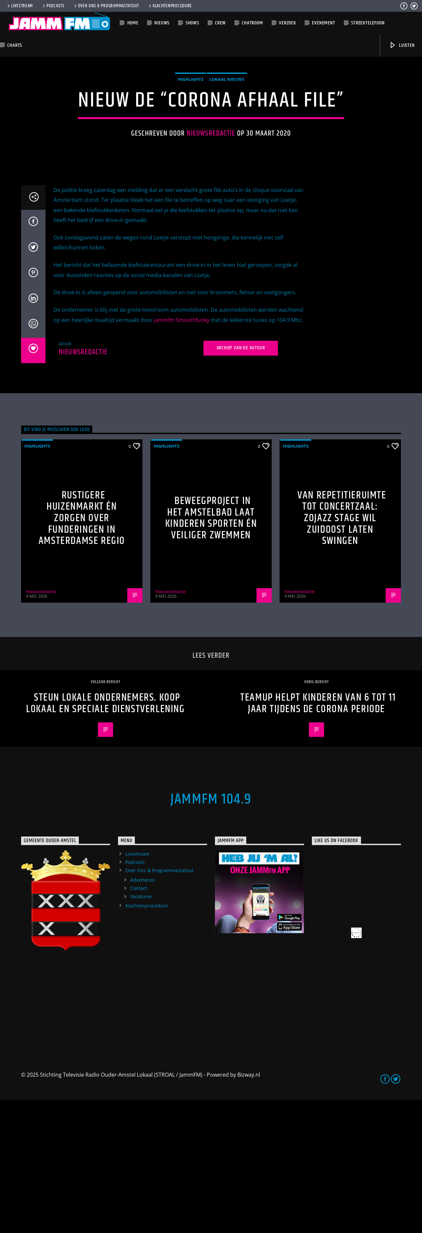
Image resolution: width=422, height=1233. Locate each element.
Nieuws (161, 23)
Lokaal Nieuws (226, 146)
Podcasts (53, 6)
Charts (14, 45)
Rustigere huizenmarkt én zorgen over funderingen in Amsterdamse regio (82, 651)
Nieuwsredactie (211, 200)
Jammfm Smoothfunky (181, 453)
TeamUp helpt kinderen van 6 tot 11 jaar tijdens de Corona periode (318, 836)
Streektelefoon (367, 23)
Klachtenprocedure (170, 6)
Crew (220, 23)
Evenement (323, 23)
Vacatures (141, 1030)
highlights (190, 146)
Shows (192, 23)
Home (132, 23)
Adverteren (142, 1013)
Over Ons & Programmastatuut (106, 6)
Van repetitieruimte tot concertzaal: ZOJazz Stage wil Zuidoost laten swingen (341, 651)
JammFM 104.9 (211, 932)
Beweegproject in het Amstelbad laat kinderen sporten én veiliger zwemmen (211, 651)
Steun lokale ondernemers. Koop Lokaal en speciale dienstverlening (105, 836)
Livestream (19, 6)
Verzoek (287, 23)
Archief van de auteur (241, 481)
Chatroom (252, 23)
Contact (138, 1021)
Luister (401, 45)
